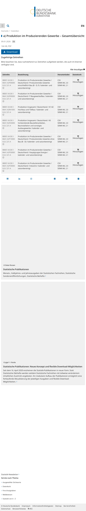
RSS (30, 509)
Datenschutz (5, 509)
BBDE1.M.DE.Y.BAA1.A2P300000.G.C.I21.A (8, 166)
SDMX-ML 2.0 (63, 83)
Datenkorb (6, 486)
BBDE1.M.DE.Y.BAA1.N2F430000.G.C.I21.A (8, 123)
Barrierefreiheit (69, 506)
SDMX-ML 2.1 (63, 85)
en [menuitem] (82, 25)
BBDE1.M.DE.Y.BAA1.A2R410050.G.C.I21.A (8, 109)
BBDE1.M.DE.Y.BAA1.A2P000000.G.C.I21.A (8, 82)
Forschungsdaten (8, 490)
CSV (59, 80)
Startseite (5, 31)
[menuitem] (2, 25)
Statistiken (15, 31)
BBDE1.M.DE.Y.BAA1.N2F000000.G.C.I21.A (8, 96)
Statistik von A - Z (8, 499)
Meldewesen (6, 494)
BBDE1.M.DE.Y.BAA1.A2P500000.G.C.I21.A (8, 152)
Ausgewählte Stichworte (11, 482)
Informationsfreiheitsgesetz (42, 506)
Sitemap (58, 506)
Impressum (26, 506)
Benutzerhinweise (19, 509)
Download (10, 51)
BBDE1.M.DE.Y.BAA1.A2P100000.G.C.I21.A (8, 139)
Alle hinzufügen (77, 69)
